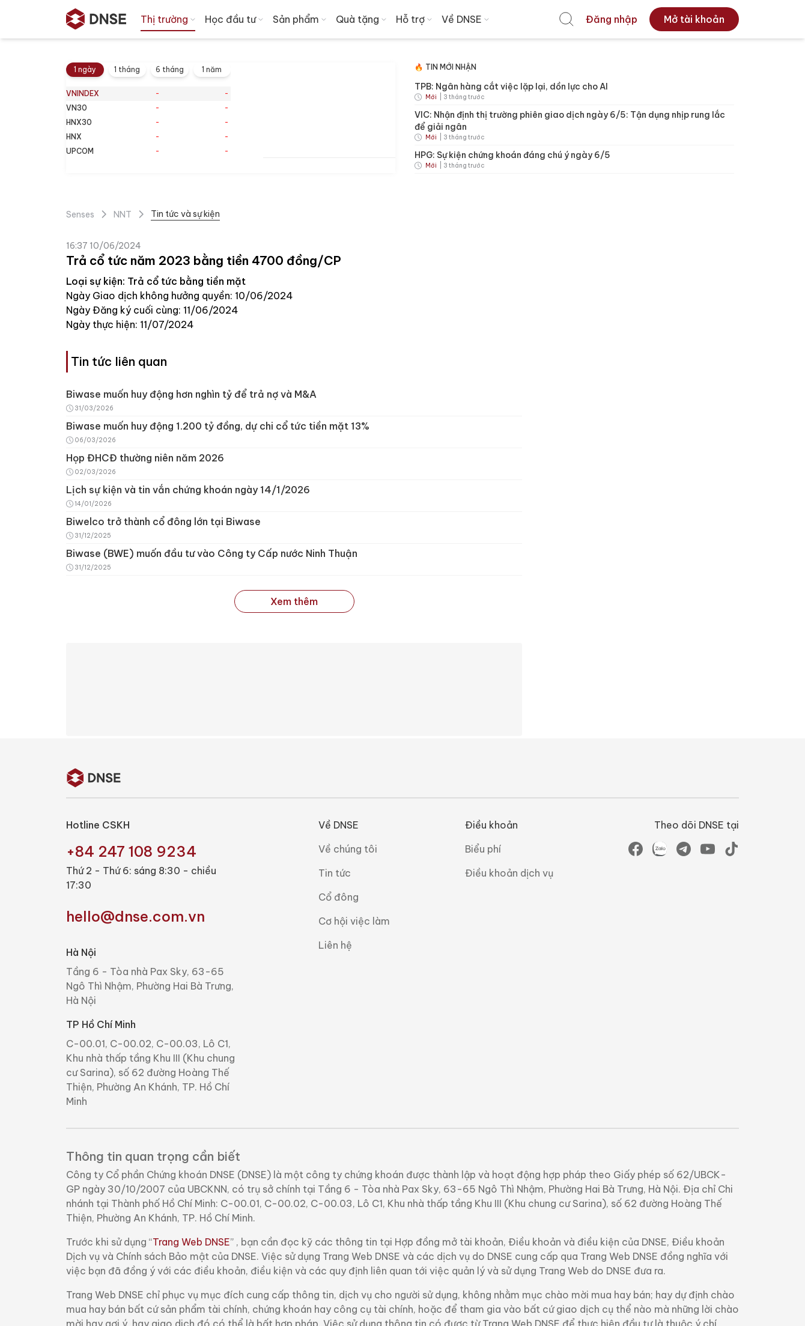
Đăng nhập (611, 19)
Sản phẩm (301, 19)
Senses (80, 214)
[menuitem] (566, 19)
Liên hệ (335, 945)
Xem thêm (294, 601)
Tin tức (334, 873)
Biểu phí (483, 849)
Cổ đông (338, 897)
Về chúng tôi (347, 849)
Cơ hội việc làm (354, 921)
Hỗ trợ (415, 19)
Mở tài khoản (694, 19)
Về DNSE (466, 19)
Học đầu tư (235, 19)
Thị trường (169, 19)
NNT (123, 214)
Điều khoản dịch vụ (509, 873)
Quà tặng (362, 19)
